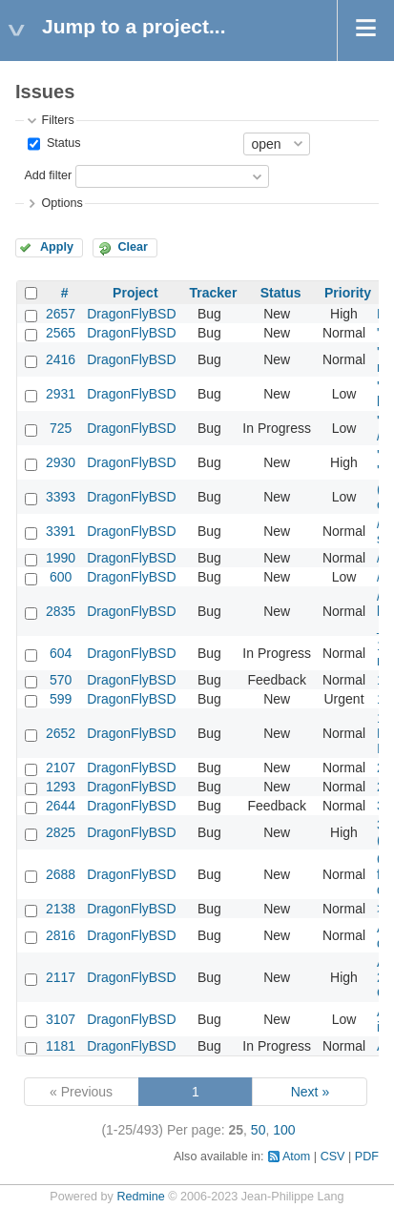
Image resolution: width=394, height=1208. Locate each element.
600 (61, 576)
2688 (60, 874)
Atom (296, 1156)
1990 (60, 557)
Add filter (48, 175)
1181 (60, 1046)
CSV (333, 1156)
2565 (60, 332)
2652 (60, 733)
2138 (60, 908)
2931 (60, 393)
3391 (60, 531)
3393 (60, 496)
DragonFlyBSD (131, 313)
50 (258, 1129)
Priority (347, 292)
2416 (60, 359)
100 (284, 1129)
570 (61, 679)
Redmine (140, 1196)
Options (61, 203)
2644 (60, 805)
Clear (132, 247)
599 (61, 698)
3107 (60, 1019)
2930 (60, 462)
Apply (56, 247)
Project (135, 292)
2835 (60, 611)
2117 (60, 977)
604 (61, 653)
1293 (60, 786)
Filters (57, 120)
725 (61, 428)
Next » (310, 1091)
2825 (60, 832)
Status (61, 143)
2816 (60, 935)
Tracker (214, 292)
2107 (60, 767)
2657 (60, 313)
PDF (367, 1156)
